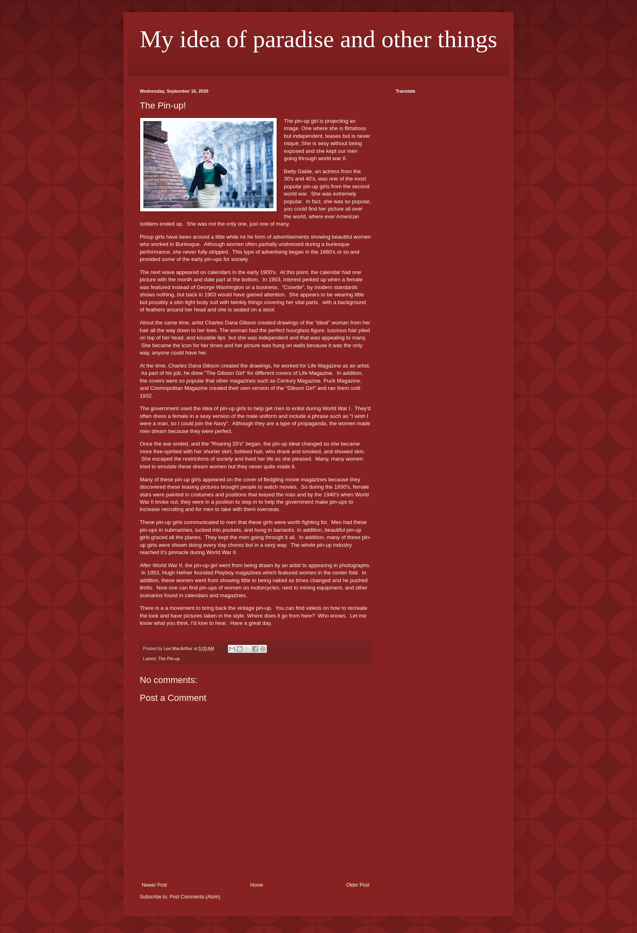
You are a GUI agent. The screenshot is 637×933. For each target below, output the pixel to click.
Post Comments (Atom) (194, 897)
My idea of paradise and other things (318, 39)
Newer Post (154, 885)
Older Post (357, 885)
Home (256, 885)
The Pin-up (169, 658)
